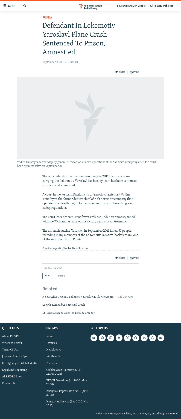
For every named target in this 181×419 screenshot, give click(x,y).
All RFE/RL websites (161, 6)
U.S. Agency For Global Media (19, 363)
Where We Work (12, 343)
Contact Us (8, 383)
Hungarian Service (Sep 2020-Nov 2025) (67, 403)
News (49, 336)
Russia (47, 17)
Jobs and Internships (14, 356)
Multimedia (53, 356)
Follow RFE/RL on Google (131, 6)
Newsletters (53, 350)
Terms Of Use (10, 350)
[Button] (120, 72)
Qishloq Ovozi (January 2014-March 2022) (63, 372)
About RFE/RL (10, 336)
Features (51, 343)
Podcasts (51, 363)
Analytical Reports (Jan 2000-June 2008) (67, 393)
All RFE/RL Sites (12, 376)
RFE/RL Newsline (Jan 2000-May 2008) (66, 382)
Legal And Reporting (14, 370)
